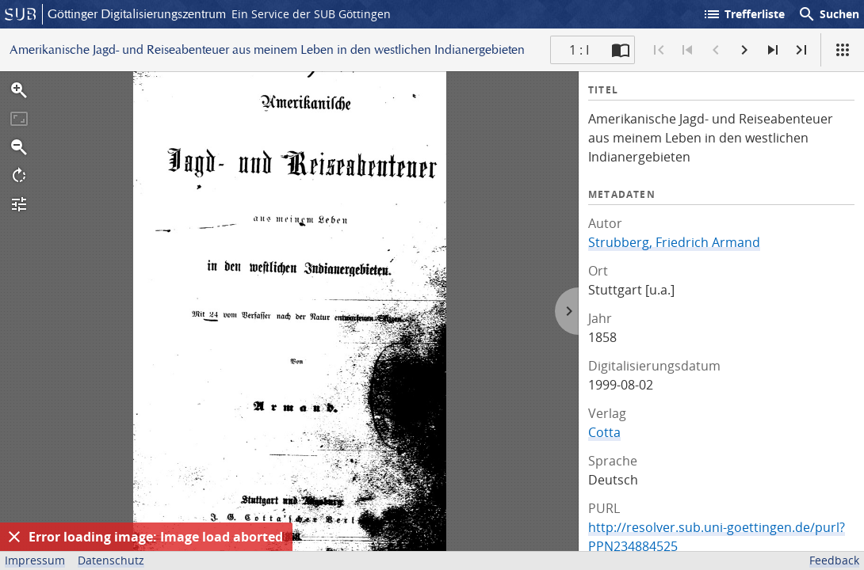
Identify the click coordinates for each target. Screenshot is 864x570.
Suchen (828, 14)
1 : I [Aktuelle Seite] (579, 50)
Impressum (35, 560)
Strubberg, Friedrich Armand (674, 242)
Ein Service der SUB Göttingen (311, 13)
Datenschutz (111, 560)
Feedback (834, 560)
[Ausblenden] (14, 536)
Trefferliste (743, 14)
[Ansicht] (842, 49)
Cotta (604, 432)
